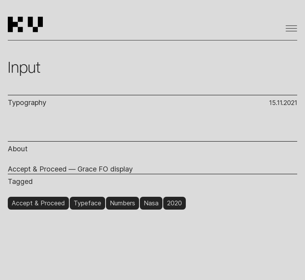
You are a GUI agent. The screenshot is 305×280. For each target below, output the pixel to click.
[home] (28, 28)
